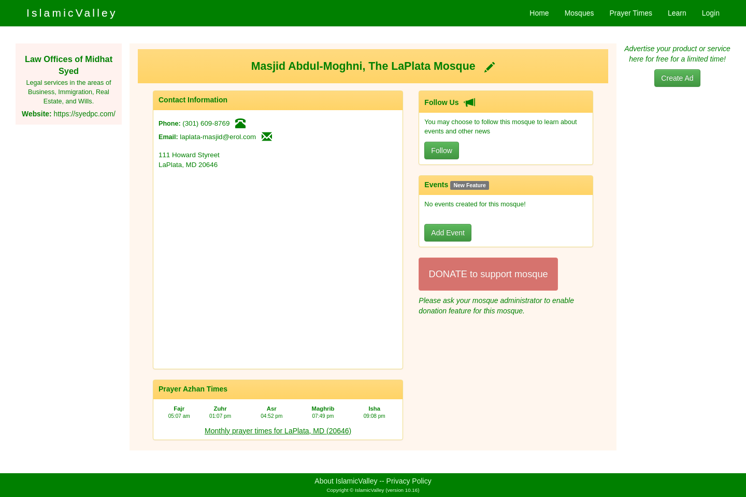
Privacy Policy (409, 481)
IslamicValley (72, 13)
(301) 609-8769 (205, 123)
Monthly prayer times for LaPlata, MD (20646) (278, 431)
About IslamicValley (345, 481)
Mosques (579, 13)
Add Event (448, 233)
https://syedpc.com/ (84, 114)
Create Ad (677, 78)
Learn (677, 13)
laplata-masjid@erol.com (218, 137)
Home (539, 13)
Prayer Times (630, 13)
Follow (441, 150)
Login (711, 13)
